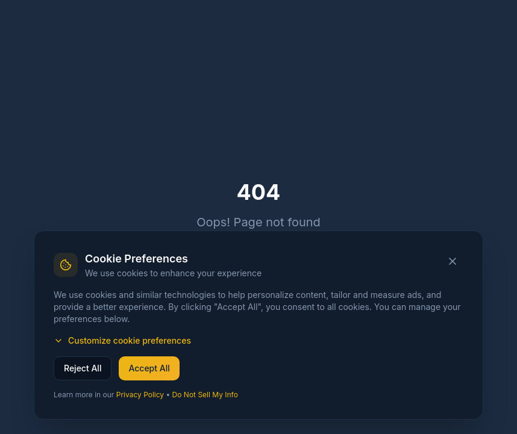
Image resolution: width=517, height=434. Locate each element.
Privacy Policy (140, 394)
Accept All (148, 368)
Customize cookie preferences (122, 340)
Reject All (82, 368)
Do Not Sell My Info (205, 394)
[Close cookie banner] (452, 261)
